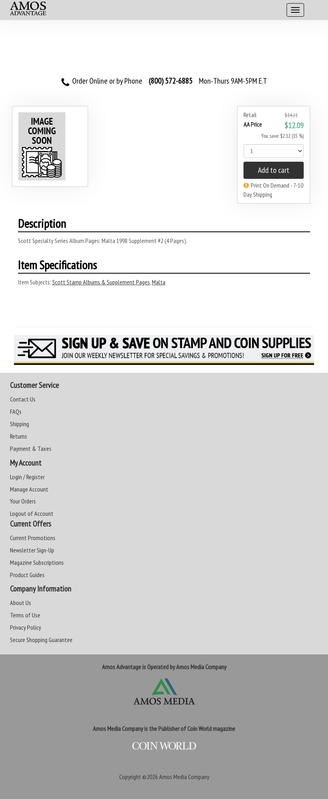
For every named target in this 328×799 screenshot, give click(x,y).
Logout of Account (31, 513)
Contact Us (22, 399)
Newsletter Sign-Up (32, 550)
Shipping (19, 424)
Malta (158, 282)
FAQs (16, 411)
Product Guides (27, 575)
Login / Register (27, 477)
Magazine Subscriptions (37, 562)
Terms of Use (25, 615)
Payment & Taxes (30, 448)
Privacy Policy (25, 627)
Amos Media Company (184, 777)
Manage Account (29, 489)
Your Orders (23, 501)
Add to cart (273, 170)
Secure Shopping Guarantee (41, 640)
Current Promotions (32, 538)
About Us (20, 603)
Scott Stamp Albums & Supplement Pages (101, 282)
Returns (18, 436)
